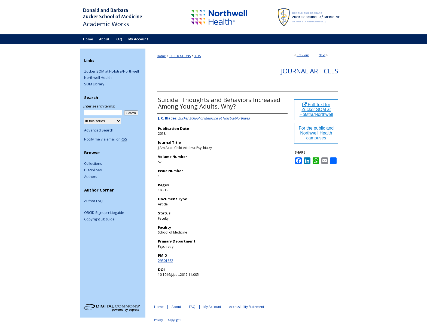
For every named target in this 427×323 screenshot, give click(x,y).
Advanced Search (98, 130)
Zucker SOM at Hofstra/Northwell (111, 71)
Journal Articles (309, 70)
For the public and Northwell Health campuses (316, 133)
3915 (197, 56)
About (176, 306)
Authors (90, 177)
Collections (93, 164)
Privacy (158, 320)
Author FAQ (93, 201)
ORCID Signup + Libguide (104, 213)
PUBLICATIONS (180, 56)
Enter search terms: (99, 106)
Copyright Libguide (99, 219)
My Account (212, 306)
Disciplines (93, 170)
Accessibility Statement (246, 306)
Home (161, 56)
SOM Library (94, 84)
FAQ (192, 306)
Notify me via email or (105, 139)
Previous (303, 55)
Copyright (174, 320)
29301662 (165, 260)
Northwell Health (98, 78)
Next (322, 55)
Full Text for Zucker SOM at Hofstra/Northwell (316, 109)
